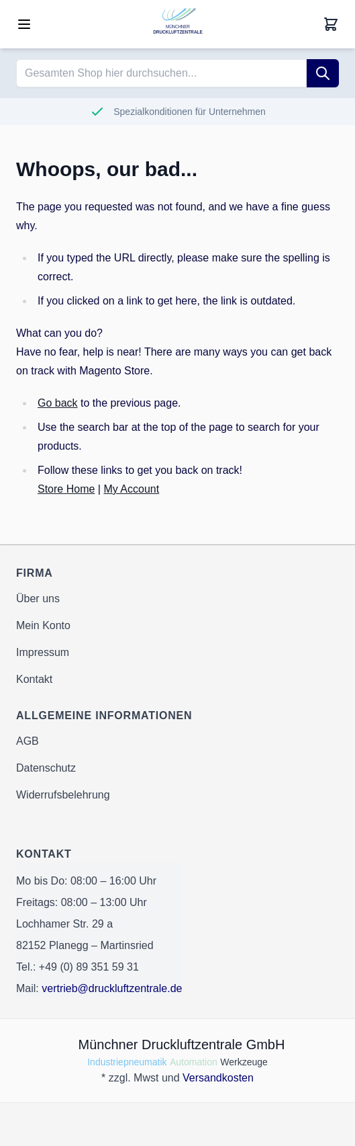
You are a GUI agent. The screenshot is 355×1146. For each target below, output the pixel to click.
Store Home (66, 489)
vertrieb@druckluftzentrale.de (112, 988)
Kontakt (34, 679)
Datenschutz (46, 768)
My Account (131, 489)
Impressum (42, 652)
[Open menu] (24, 24)
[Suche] (323, 73)
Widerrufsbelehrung (63, 795)
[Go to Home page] (178, 24)
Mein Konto (43, 625)
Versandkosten (218, 1077)
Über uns (38, 598)
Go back (58, 403)
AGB (27, 741)
